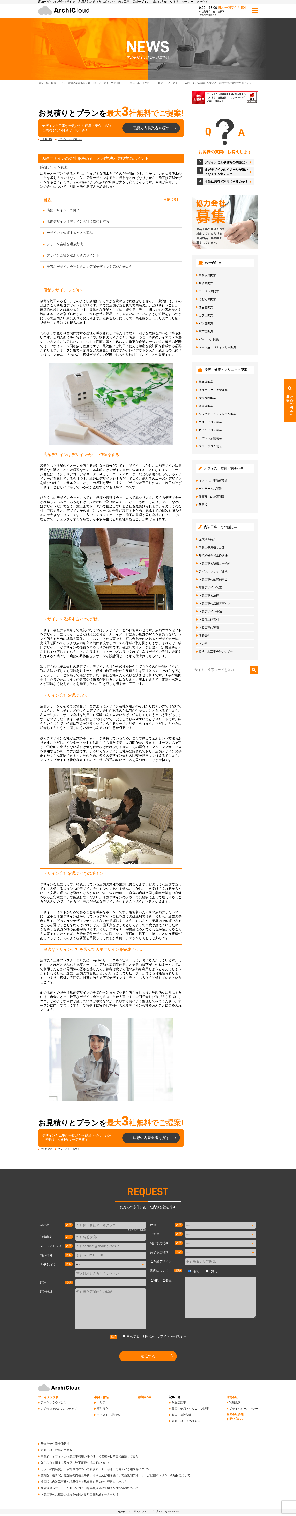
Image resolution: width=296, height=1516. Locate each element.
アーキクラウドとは (54, 1402)
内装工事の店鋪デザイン (214, 603)
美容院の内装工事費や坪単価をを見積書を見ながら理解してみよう (84, 1481)
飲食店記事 (179, 1402)
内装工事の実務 (209, 627)
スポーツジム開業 (210, 446)
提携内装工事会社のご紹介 (216, 651)
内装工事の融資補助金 (213, 579)
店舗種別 (102, 1408)
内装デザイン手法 (210, 611)
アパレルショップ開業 (213, 571)
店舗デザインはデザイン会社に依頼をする (78, 221)
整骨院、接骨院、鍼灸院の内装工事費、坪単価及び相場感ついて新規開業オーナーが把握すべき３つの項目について (115, 1475)
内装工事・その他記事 (186, 1421)
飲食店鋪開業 (207, 275)
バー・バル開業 (209, 339)
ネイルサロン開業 (210, 430)
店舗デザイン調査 (54, 167)
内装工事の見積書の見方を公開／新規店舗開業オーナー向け (79, 1494)
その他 (203, 643)
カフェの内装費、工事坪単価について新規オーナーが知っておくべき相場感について (95, 1469)
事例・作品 (101, 1397)
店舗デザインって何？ (63, 210)
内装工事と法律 (209, 595)
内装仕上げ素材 (209, 619)
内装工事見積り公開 (212, 547)
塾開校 (203, 504)
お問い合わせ (235, 1419)
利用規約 (148, 1336)
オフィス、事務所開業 (213, 480)
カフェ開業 (206, 315)
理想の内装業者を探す (151, 128)
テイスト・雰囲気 (108, 1414)
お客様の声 (144, 1397)
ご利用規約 (46, 139)
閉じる (172, 199)
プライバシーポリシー (70, 139)
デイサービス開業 (210, 488)
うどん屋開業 (207, 299)
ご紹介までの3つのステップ (59, 1408)
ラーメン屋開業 (209, 291)
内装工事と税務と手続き (214, 563)
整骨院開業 (206, 406)
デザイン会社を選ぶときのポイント (73, 255)
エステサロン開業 (210, 422)
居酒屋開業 (206, 283)
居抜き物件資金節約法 (213, 555)
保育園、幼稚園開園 (212, 496)
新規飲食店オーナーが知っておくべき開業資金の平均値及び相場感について (90, 1488)
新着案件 (204, 635)
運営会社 (232, 1397)
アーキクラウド (48, 1397)
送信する (148, 1356)
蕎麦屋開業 (206, 307)
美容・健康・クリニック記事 (190, 1408)
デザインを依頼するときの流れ (70, 232)
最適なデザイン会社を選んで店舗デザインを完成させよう (89, 266)
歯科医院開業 (207, 398)
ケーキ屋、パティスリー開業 (217, 347)
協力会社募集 (235, 1414)
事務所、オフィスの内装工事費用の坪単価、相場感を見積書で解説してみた (90, 1456)
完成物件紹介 (207, 539)
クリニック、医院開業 (213, 390)
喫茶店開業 (206, 331)
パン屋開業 (206, 323)
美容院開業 (206, 381)
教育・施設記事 (182, 1414)
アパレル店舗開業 (210, 438)
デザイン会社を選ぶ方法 (65, 244)
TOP (80, 83)
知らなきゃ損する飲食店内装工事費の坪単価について (75, 1462)
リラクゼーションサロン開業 (217, 414)
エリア (101, 1402)
